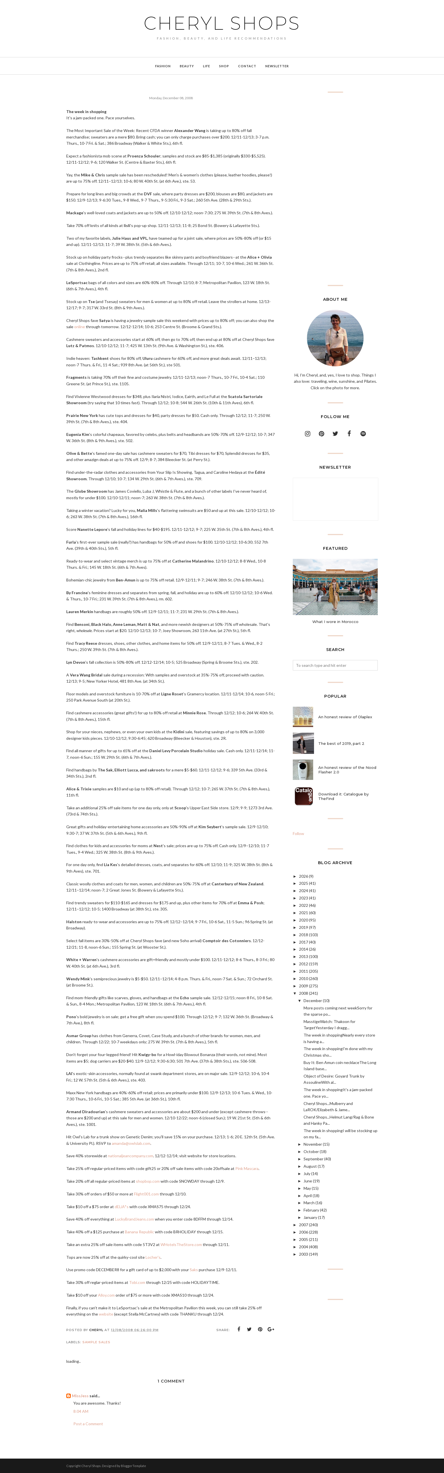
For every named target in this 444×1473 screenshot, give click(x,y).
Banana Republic (139, 1231)
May (307, 1188)
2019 (303, 927)
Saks (194, 1269)
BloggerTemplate (133, 1466)
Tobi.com (137, 1282)
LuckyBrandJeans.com (134, 1219)
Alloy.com (106, 1295)
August (310, 1166)
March (309, 1202)
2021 (303, 912)
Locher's (153, 1257)
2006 (303, 1232)
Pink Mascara (247, 1168)
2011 (303, 971)
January (310, 1217)
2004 (303, 1246)
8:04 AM (80, 1411)
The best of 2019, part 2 (341, 743)
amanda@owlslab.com (131, 1143)
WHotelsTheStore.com (181, 1244)
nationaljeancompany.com (130, 1155)
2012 (303, 963)
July (307, 1173)
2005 (303, 1239)
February (311, 1210)
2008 (303, 993)
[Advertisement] (335, 189)
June (308, 1180)
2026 (303, 876)
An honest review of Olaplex (345, 717)
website (106, 1314)
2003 (303, 1254)
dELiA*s (122, 1206)
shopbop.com (148, 1181)
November (313, 1144)
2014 (303, 949)
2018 (303, 934)
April (308, 1195)
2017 (303, 942)
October (311, 1151)
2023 (303, 898)
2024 (303, 890)
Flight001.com (146, 1193)
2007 (303, 1224)
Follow (298, 833)
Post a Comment (88, 1423)
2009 (303, 985)
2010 (303, 978)
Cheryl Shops (222, 23)
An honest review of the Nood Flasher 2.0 (347, 769)
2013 (303, 956)
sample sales (96, 1342)
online (79, 326)
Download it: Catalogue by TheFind (343, 796)
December (313, 1000)
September (313, 1158)
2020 (303, 920)
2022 (303, 905)
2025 (303, 883)
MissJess (80, 1395)
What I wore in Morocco (335, 621)
